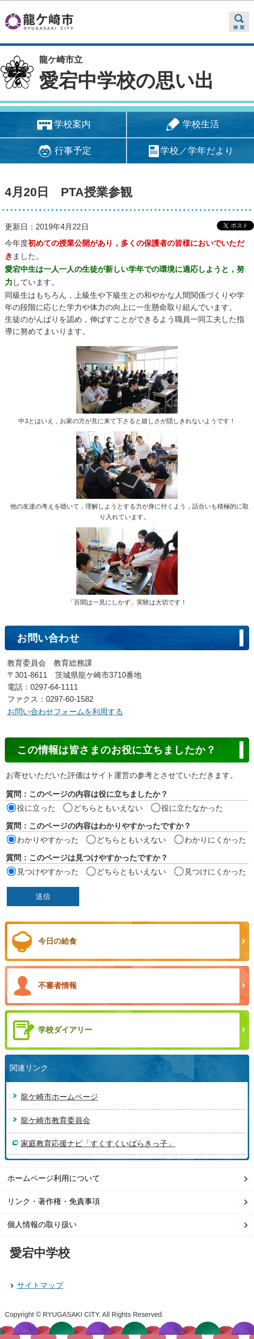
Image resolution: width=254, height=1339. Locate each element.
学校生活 (190, 125)
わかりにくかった (215, 840)
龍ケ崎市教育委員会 (55, 1120)
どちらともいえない (108, 808)
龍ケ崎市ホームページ (59, 1097)
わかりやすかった (48, 840)
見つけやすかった (48, 872)
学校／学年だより (190, 151)
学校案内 (63, 125)
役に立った (36, 808)
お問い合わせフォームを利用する (65, 712)
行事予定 (63, 151)
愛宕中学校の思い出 (126, 80)
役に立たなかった (192, 808)
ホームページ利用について (53, 1178)
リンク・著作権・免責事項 (53, 1201)
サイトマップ (40, 1285)
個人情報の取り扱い (42, 1224)
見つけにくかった (215, 872)
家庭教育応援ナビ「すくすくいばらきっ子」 (98, 1143)
